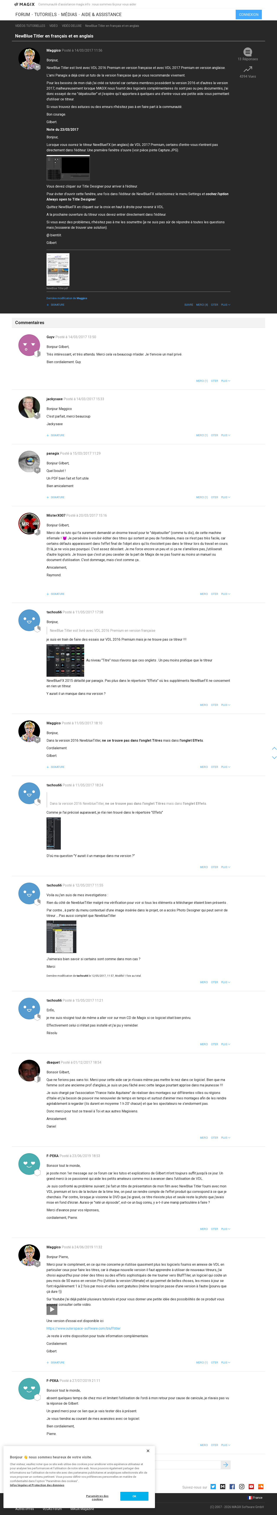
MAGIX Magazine (82, 1509)
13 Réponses (248, 59)
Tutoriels (45, 14)
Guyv (51, 337)
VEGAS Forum (52, 1509)
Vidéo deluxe (72, 26)
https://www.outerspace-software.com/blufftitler (84, 1328)
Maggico (54, 50)
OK (134, 1496)
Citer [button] (214, 304)
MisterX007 (56, 515)
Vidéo (53, 26)
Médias (69, 14)
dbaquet (54, 1062)
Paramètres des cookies (97, 1497)
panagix (53, 453)
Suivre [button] (188, 304)
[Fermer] (148, 1451)
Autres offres (24, 1509)
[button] (225, 304)
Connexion (248, 15)
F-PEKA (53, 1156)
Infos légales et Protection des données (37, 1485)
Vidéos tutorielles (30, 26)
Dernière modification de (67, 298)
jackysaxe (55, 399)
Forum (22, 14)
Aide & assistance (101, 14)
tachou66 (55, 612)
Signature (57, 304)
